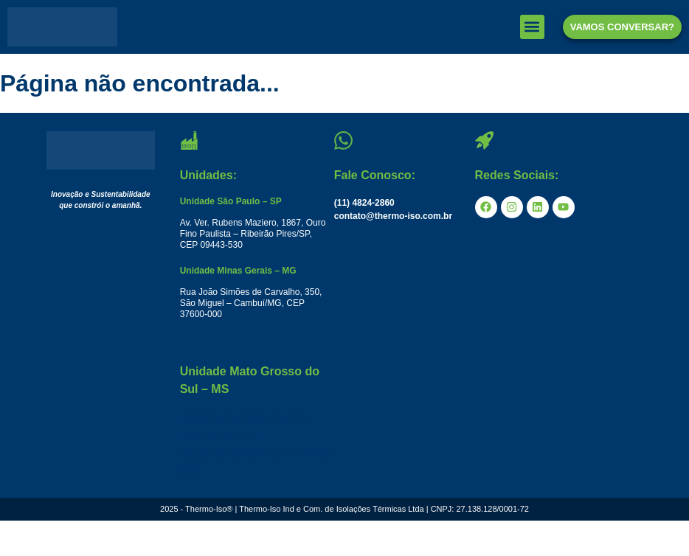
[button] (532, 27)
